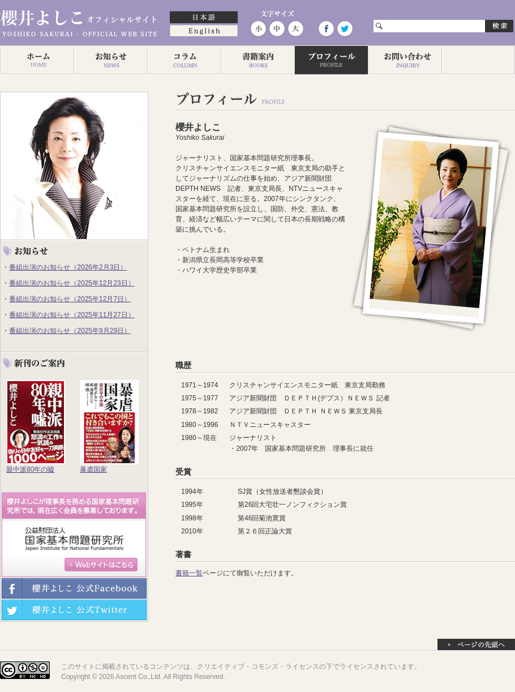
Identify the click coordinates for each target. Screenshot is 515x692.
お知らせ (110, 60)
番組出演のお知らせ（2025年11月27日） (71, 315)
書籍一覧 (189, 573)
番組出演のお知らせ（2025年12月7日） (70, 299)
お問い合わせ (404, 60)
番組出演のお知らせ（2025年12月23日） (71, 283)
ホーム (37, 60)
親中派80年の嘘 (30, 469)
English (204, 32)
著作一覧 (257, 60)
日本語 (204, 18)
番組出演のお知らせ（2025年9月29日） (70, 331)
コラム (184, 60)
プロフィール (331, 60)
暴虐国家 (93, 469)
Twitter (344, 28)
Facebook (326, 28)
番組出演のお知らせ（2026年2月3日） (68, 267)
